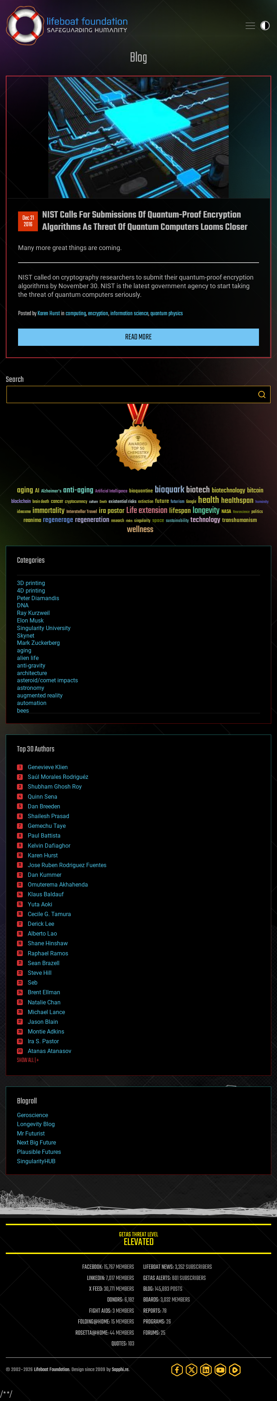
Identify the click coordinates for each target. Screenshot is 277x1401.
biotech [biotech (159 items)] (198, 490)
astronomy (30, 687)
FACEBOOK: (92, 1267)
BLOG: (148, 1289)
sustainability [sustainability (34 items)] (177, 521)
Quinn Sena (42, 796)
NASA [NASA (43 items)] (226, 512)
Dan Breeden (44, 806)
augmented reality (40, 695)
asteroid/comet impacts (47, 680)
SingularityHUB (36, 1161)
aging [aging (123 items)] (25, 490)
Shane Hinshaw (48, 943)
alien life (28, 658)
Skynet (25, 635)
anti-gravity (31, 665)
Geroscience (32, 1115)
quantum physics (166, 313)
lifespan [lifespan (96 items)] (180, 511)
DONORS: (115, 1300)
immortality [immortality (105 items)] (48, 511)
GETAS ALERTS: (157, 1278)
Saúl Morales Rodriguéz (58, 776)
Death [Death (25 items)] (103, 502)
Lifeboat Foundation (51, 1370)
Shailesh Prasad (48, 816)
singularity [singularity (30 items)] (142, 521)
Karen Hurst (49, 313)
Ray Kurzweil (33, 613)
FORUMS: (151, 1333)
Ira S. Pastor (43, 1041)
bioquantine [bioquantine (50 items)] (141, 491)
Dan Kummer (44, 874)
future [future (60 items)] (162, 501)
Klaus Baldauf (46, 894)
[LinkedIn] (206, 1370)
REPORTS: (152, 1311)
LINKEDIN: (96, 1278)
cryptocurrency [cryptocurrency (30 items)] (76, 502)
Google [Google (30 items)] (191, 502)
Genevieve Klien (48, 767)
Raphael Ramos (48, 953)
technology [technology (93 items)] (205, 520)
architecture (32, 673)
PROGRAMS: (154, 1322)
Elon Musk (30, 620)
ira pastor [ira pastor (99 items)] (111, 511)
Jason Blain (43, 1021)
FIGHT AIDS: (100, 1311)
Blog (138, 58)
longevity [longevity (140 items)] (206, 511)
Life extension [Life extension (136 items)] (146, 511)
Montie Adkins (46, 1031)
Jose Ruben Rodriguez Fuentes (67, 865)
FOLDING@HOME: (94, 1322)
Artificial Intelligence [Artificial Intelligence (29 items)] (111, 491)
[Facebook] (177, 1370)
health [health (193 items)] (208, 500)
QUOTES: (119, 1344)
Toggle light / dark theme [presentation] (265, 25)
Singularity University (44, 628)
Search (262, 394)
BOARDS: (151, 1300)
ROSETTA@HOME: (92, 1333)
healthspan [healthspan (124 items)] (237, 500)
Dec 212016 (28, 221)
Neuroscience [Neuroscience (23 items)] (241, 512)
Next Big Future (36, 1142)
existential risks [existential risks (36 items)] (122, 502)
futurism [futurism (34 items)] (177, 502)
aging (24, 650)
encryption (98, 313)
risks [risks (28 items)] (129, 521)
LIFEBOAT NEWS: (158, 1267)
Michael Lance (46, 1012)
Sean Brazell (44, 963)
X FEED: (96, 1289)
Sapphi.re (120, 1370)
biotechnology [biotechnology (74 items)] (228, 491)
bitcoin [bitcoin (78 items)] (255, 491)
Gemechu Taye (47, 825)
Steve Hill (40, 972)
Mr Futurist (31, 1133)
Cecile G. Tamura (49, 914)
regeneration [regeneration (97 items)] (92, 520)
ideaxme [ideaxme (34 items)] (24, 512)
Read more (138, 337)
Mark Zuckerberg (38, 642)
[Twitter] (191, 1370)
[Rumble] (235, 1370)
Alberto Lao (42, 933)
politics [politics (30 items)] (257, 512)
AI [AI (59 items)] (37, 491)
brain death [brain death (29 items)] (40, 502)
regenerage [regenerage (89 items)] (58, 520)
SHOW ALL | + (28, 1060)
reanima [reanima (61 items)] (32, 520)
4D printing (31, 590)
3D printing (31, 583)
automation (32, 703)
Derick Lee (41, 923)
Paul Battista (44, 835)
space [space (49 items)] (158, 520)
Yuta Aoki (40, 904)
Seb (33, 982)
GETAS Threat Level (138, 1240)
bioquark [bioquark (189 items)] (169, 490)
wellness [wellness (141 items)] (140, 530)
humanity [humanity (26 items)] (262, 502)
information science (129, 313)
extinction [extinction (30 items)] (145, 502)
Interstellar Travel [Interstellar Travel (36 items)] (81, 512)
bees (23, 710)
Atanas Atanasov (49, 1051)
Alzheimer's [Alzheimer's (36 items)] (51, 491)
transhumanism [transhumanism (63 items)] (239, 520)
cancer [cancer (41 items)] (57, 502)
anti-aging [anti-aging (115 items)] (78, 490)
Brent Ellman (44, 992)
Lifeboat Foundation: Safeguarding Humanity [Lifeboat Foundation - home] (120, 25)
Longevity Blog (36, 1124)
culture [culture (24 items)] (93, 502)
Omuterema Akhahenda (58, 884)
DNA (22, 605)
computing (76, 313)
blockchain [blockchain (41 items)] (21, 502)
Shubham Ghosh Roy (55, 786)
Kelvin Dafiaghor (49, 845)
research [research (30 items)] (117, 521)
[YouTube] (220, 1370)
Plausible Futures (39, 1151)
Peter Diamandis (38, 598)
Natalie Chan (44, 1002)
